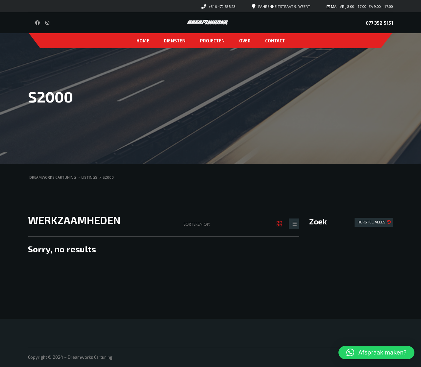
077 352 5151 (379, 23)
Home (142, 40)
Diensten (175, 40)
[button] (376, 352)
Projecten (212, 40)
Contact (275, 40)
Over (245, 40)
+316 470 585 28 (222, 6)
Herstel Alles (372, 221)
